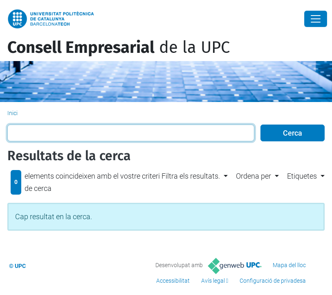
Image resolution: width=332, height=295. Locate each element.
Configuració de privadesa (273, 280)
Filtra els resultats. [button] (191, 176)
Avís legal (213, 280)
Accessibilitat (173, 280)
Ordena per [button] (253, 176)
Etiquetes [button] (302, 176)
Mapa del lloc (289, 265)
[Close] (315, 19)
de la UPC (118, 47)
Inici (12, 113)
